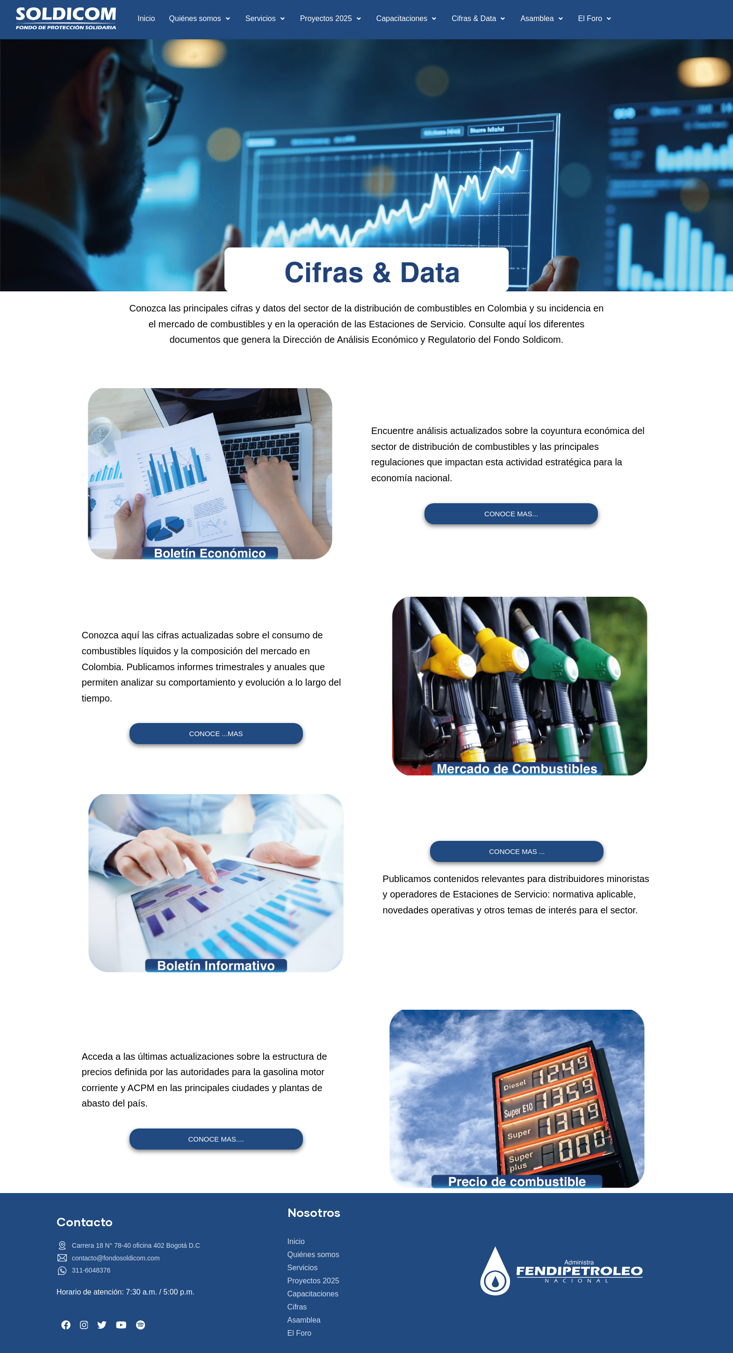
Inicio (146, 18)
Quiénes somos (200, 18)
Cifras (297, 1307)
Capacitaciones (407, 18)
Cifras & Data (479, 18)
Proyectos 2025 (331, 18)
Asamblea (542, 18)
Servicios (265, 18)
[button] (200, 18)
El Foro (595, 18)
